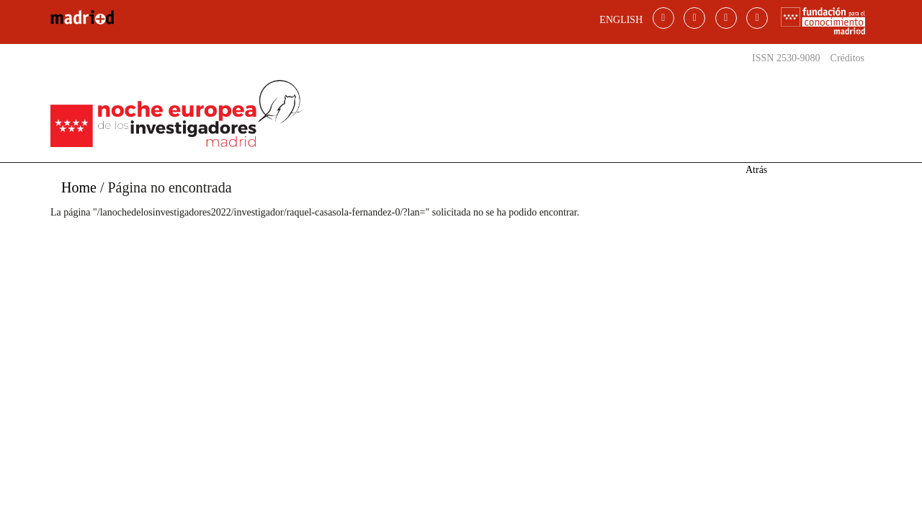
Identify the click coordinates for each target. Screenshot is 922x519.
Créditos (847, 58)
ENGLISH (621, 19)
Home (79, 187)
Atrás (756, 169)
